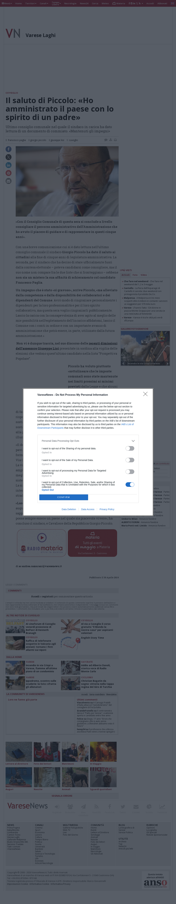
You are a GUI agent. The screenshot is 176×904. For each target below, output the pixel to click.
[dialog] (88, 452)
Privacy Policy (107, 509)
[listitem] (88, 441)
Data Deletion (69, 509)
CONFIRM (63, 497)
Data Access (87, 509)
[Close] (146, 395)
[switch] (130, 448)
